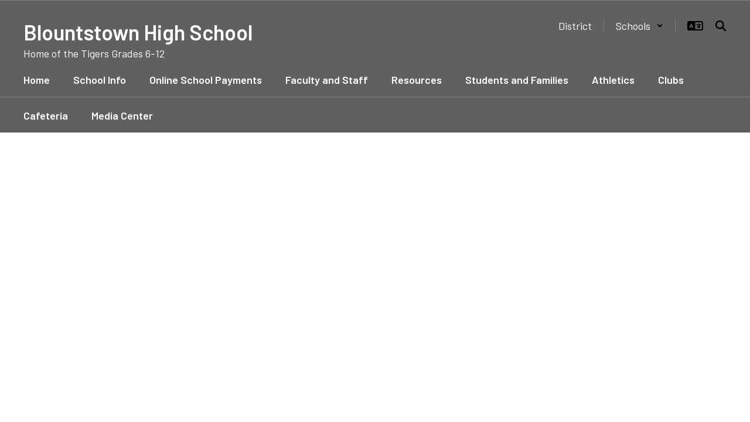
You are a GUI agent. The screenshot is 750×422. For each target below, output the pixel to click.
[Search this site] (721, 26)
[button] (639, 25)
